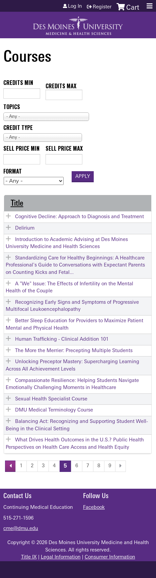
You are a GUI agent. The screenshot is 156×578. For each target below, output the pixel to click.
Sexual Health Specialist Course (51, 399)
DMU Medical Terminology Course (54, 410)
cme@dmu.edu (20, 528)
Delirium (24, 228)
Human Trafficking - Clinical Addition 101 (61, 339)
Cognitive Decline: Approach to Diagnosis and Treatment (79, 217)
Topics (11, 107)
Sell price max (64, 148)
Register (102, 7)
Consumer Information (110, 557)
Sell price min (21, 148)
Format (12, 171)
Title (17, 204)
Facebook (94, 507)
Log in (75, 6)
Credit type (18, 128)
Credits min (18, 83)
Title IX (29, 557)
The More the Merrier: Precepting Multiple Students (74, 350)
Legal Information (61, 557)
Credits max (61, 86)
